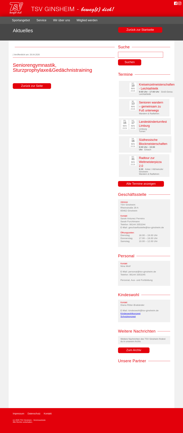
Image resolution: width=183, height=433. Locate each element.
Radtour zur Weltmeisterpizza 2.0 (150, 162)
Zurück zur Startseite (140, 29)
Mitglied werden (87, 20)
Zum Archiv (133, 350)
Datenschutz (34, 413)
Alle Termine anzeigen (141, 183)
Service (41, 20)
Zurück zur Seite (32, 86)
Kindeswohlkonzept (131, 313)
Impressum (18, 413)
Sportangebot (21, 20)
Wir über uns (61, 20)
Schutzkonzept (128, 316)
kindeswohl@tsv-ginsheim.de (143, 310)
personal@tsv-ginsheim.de (142, 271)
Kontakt (48, 413)
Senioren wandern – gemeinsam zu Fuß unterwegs (151, 106)
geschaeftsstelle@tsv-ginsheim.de (146, 227)
